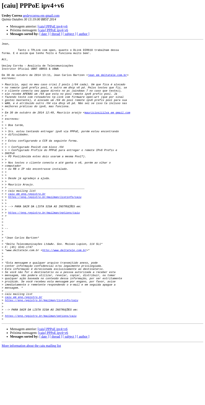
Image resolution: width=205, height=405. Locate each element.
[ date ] (44, 34)
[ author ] (83, 34)
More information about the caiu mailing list (31, 401)
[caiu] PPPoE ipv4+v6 (52, 26)
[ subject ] (69, 34)
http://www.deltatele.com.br (64, 292)
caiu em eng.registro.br (26, 224)
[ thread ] (56, 34)
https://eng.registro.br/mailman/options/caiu (44, 247)
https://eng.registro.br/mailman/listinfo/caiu (44, 228)
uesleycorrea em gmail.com (41, 15)
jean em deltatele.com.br (107, 82)
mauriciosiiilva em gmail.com (107, 127)
